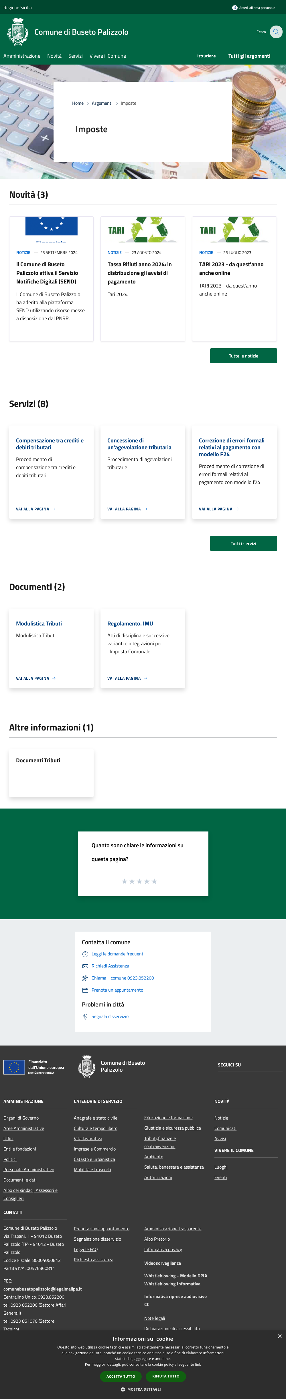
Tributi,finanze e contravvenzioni (160, 1142)
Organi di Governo (21, 1117)
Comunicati (225, 1128)
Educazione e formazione (168, 1117)
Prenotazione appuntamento (101, 1228)
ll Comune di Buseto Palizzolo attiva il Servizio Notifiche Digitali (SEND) (47, 273)
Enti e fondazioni (19, 1148)
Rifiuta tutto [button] (166, 1376)
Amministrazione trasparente (173, 1228)
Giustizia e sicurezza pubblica (172, 1127)
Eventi (220, 1177)
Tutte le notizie (243, 355)
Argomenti (102, 103)
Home (78, 103)
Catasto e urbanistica (94, 1159)
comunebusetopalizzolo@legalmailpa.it (42, 1288)
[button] (143, 1389)
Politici (10, 1159)
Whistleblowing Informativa (172, 1283)
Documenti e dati (20, 1179)
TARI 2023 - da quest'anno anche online (231, 268)
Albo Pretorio (157, 1238)
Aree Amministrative (23, 1128)
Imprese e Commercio (95, 1148)
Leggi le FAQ (86, 1249)
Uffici (8, 1138)
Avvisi (220, 1138)
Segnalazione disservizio (97, 1238)
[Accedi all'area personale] (254, 7)
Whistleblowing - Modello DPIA (175, 1275)
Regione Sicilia (17, 7)
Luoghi (221, 1166)
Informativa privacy (163, 1249)
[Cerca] (276, 32)
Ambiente (153, 1156)
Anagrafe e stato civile (95, 1117)
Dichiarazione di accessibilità (172, 1328)
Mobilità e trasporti (92, 1169)
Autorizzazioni (158, 1177)
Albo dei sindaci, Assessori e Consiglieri (30, 1194)
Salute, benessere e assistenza (174, 1166)
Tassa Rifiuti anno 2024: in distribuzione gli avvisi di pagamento (140, 273)
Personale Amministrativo (28, 1169)
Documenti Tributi (38, 760)
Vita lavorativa (88, 1138)
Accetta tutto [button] (120, 1376)
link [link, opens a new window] (198, 1364)
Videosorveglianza (162, 1263)
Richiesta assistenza (93, 1259)
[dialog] (143, 1364)
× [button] (279, 1336)
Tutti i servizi (243, 543)
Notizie (23, 252)
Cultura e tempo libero (95, 1128)
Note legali (154, 1318)
